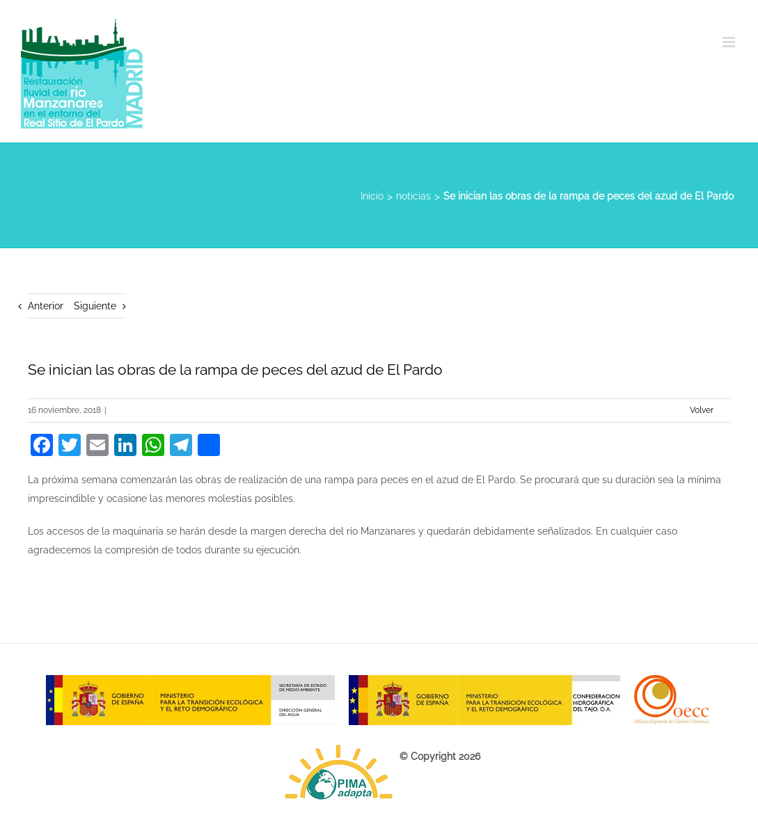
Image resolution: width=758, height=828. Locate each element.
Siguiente (95, 305)
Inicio (372, 196)
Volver (701, 410)
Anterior (45, 305)
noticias (413, 196)
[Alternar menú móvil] (730, 42)
